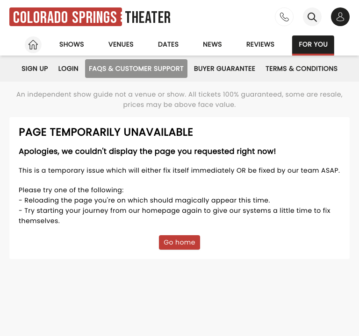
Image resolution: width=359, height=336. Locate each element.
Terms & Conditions (301, 68)
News (212, 44)
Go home (179, 242)
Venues (121, 44)
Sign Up (35, 68)
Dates (168, 44)
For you (313, 44)
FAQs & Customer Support (136, 68)
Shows (71, 44)
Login (68, 68)
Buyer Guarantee (224, 68)
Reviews (260, 44)
